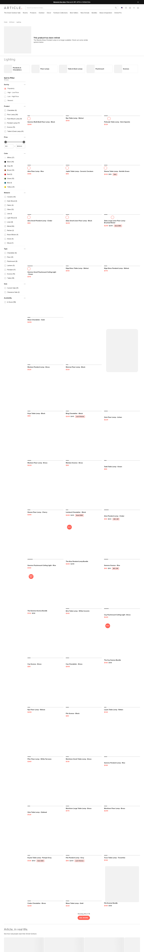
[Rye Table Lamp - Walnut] (84, 72)
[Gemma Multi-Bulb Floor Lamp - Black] (45, 72)
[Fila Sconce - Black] (84, 661)
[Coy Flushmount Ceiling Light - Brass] (122, 562)
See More (83, 889)
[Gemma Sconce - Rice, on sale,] (122, 513)
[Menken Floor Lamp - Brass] (45, 414)
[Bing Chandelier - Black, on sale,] (84, 365)
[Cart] (138, 8)
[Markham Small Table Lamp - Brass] (84, 710)
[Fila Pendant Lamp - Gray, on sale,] (84, 809)
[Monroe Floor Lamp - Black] (84, 319)
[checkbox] (15, 84)
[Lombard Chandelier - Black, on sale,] (84, 463)
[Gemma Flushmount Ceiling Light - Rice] (45, 513)
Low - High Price (13, 70)
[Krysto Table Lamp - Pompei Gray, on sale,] (45, 809)
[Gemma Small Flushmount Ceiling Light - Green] (45, 222)
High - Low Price (13, 66)
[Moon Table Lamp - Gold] (84, 855)
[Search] (70, 8)
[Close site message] (138, 2)
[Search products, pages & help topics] (115, 8)
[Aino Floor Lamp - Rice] (45, 121)
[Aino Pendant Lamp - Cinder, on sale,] (122, 463)
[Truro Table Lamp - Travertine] (122, 809)
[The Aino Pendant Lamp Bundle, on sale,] (84, 514)
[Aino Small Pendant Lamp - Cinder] (45, 171)
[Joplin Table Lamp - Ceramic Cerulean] (84, 121)
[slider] (5, 116)
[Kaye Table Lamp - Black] (45, 365)
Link (5, 40)
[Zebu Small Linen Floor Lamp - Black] (84, 171)
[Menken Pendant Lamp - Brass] (45, 319)
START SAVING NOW (26, 948)
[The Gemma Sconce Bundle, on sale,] (45, 563)
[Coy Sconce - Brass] (45, 612)
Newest (10, 74)
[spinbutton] (8, 120)
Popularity (11, 62)
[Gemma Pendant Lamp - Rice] (122, 710)
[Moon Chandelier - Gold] (45, 274)
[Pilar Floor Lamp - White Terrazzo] (45, 710)
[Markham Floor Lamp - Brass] (122, 760)
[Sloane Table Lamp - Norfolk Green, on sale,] (122, 121)
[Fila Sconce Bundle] (122, 856)
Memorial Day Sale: (59, 2)
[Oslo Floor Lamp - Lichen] (122, 365)
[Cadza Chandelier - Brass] (45, 855)
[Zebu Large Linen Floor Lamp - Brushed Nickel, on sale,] (122, 171)
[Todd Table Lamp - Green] (122, 414)
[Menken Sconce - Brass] (84, 414)
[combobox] (122, 8)
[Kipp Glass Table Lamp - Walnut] (84, 222)
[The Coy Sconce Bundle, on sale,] (122, 613)
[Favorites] (134, 8)
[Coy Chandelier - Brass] (84, 612)
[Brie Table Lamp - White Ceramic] (84, 562)
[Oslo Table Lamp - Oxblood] (45, 760)
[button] (126, 8)
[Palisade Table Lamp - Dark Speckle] (122, 72)
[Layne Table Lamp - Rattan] (122, 661)
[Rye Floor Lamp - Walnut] (45, 661)
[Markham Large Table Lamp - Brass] (84, 760)
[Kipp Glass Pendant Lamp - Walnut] (122, 222)
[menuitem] (12, 13)
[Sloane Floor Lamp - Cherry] (45, 463)
